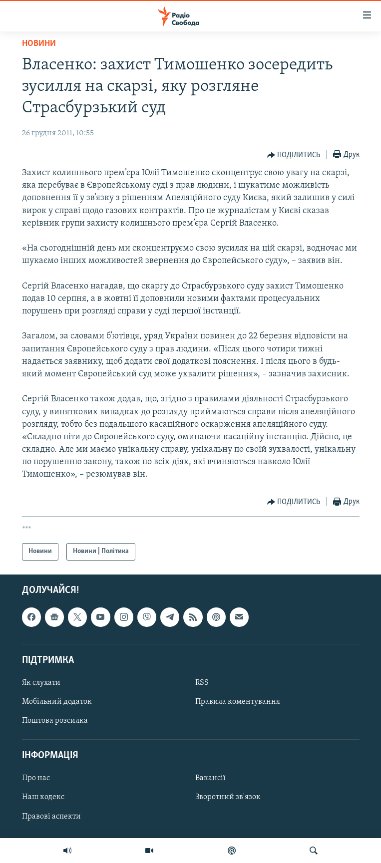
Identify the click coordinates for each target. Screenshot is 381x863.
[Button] (294, 155)
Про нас (36, 778)
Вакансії (210, 778)
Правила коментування (237, 702)
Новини (39, 43)
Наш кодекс (43, 797)
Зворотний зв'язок (228, 797)
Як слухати (41, 683)
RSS (202, 683)
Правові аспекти (51, 816)
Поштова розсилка (55, 721)
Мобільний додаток (57, 702)
